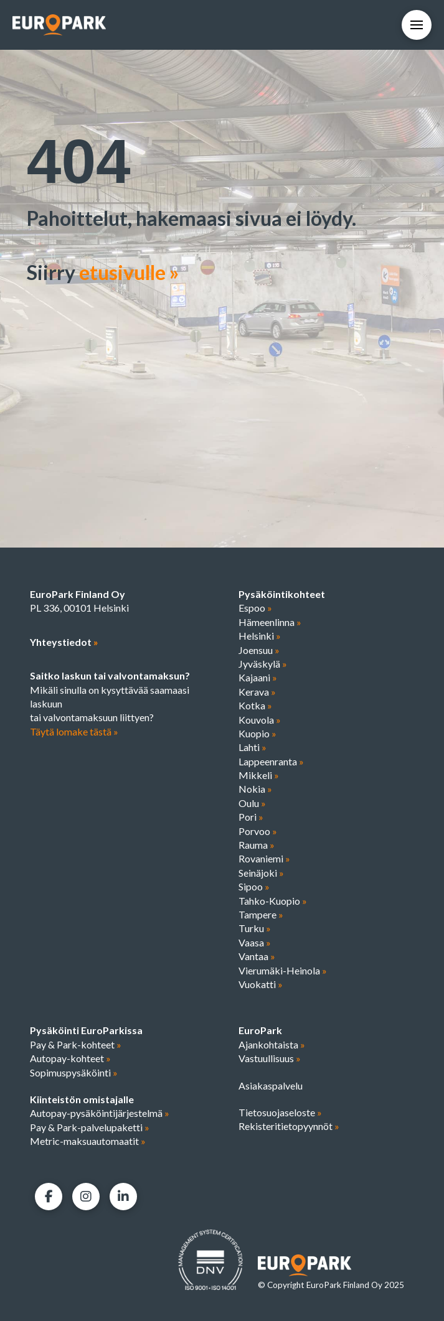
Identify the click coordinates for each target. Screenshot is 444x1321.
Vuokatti (261, 984)
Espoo (255, 608)
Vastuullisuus (270, 1058)
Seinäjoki (261, 873)
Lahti (253, 747)
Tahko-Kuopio (273, 901)
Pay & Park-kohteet (75, 1044)
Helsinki (260, 636)
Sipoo (254, 886)
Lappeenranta (271, 761)
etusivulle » (129, 272)
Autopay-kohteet (70, 1058)
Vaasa (255, 942)
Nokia (255, 789)
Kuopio (257, 733)
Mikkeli (259, 775)
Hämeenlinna (270, 622)
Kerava (257, 692)
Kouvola (260, 720)
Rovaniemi (264, 858)
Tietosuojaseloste (280, 1112)
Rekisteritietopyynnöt (289, 1126)
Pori (251, 817)
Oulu (252, 803)
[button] (417, 25)
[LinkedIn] (123, 1196)
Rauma (257, 845)
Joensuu (259, 650)
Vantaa (257, 956)
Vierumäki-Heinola (283, 970)
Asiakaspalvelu (271, 1085)
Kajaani (258, 677)
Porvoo (258, 831)
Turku (255, 928)
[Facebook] (48, 1196)
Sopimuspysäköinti (74, 1072)
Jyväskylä (263, 664)
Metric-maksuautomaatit (88, 1141)
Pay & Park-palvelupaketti (89, 1127)
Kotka (255, 705)
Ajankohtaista (272, 1044)
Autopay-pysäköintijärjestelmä (99, 1113)
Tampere (261, 914)
